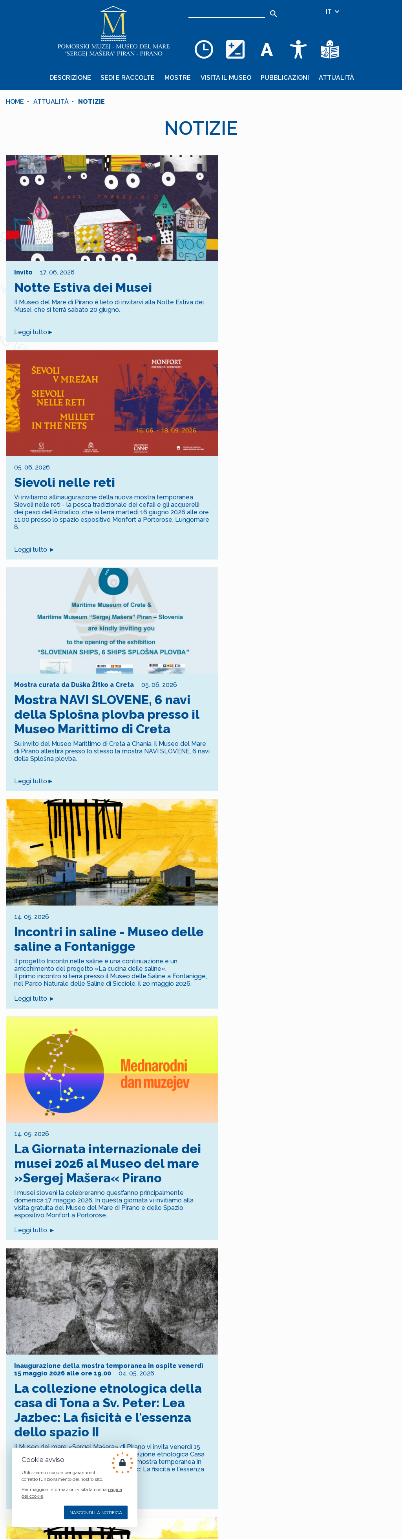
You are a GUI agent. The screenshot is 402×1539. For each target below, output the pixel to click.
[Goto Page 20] (308, 1309)
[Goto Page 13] (201, 1309)
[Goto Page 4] (63, 1309)
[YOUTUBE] (145, 1502)
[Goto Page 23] (354, 1309)
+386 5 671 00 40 (221, 1463)
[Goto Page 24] (369, 1309)
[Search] (274, 14)
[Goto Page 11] (170, 1309)
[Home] (114, 31)
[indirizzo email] (170, 1391)
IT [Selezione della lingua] (333, 11)
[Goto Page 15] (231, 1309)
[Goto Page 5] (78, 1309)
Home (15, 100)
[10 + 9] (264, 1391)
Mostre (178, 77)
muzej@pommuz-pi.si (228, 1502)
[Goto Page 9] (139, 1309)
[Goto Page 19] (293, 1309)
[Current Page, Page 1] (17, 1309)
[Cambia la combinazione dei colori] (235, 49)
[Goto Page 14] (216, 1309)
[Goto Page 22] (339, 1309)
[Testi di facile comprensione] (329, 49)
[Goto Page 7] (109, 1309)
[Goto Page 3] (48, 1309)
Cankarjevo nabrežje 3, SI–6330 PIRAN (252, 1521)
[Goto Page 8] (124, 1309)
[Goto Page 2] (32, 1309)
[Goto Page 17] (262, 1309)
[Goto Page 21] (323, 1309)
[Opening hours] (204, 49)
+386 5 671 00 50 (221, 1483)
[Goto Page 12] (185, 1309)
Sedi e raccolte (129, 77)
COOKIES (141, 1471)
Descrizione (73, 77)
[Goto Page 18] (277, 1309)
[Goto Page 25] (384, 1309)
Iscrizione (201, 1417)
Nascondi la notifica (95, 1512)
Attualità (334, 77)
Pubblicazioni (283, 77)
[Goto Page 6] (94, 1309)
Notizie (91, 100)
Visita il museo (225, 77)
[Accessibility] (298, 49)
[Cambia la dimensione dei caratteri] (267, 49)
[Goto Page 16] (247, 1309)
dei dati (212, 1372)
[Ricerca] (226, 12)
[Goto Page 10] (155, 1309)
